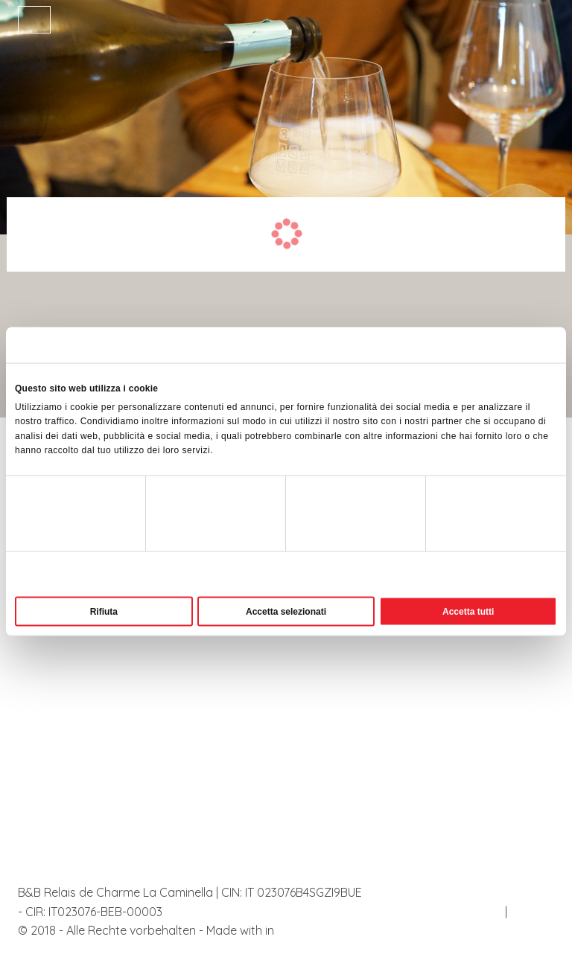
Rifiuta (104, 611)
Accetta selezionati (286, 611)
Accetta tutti (468, 611)
